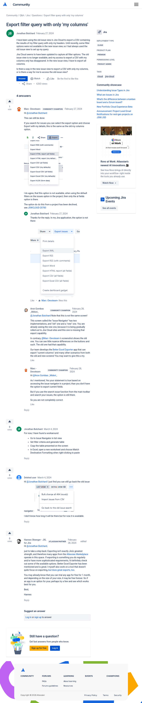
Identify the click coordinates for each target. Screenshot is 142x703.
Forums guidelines (50, 686)
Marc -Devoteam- (32, 109)
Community (21, 4)
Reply (26, 410)
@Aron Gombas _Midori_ (45, 375)
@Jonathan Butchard (37, 113)
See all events (109, 208)
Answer (22, 78)
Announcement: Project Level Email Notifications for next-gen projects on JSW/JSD (115, 114)
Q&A (22, 15)
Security (117, 695)
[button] (43, 161)
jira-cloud (109, 76)
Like (32, 300)
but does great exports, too (61, 570)
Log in (28, 617)
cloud (100, 76)
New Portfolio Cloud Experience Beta (115, 106)
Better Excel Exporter (63, 349)
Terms (106, 695)
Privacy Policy (90, 695)
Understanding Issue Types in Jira (113, 90)
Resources (68, 686)
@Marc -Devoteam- (51, 338)
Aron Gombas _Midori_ (37, 310)
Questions (37, 15)
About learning (69, 681)
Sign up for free (38, 648)
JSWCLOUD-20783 (37, 207)
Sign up (38, 617)
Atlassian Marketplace (77, 554)
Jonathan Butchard (25, 33)
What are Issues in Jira (108, 95)
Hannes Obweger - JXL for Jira (35, 542)
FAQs (44, 681)
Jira (28, 15)
